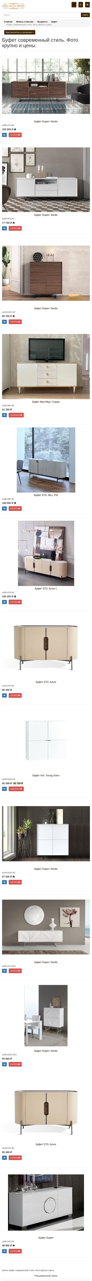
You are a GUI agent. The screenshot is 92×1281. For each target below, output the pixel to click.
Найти (85, 15)
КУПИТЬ (15, 135)
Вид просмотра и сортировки (20, 32)
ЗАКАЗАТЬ (16, 415)
